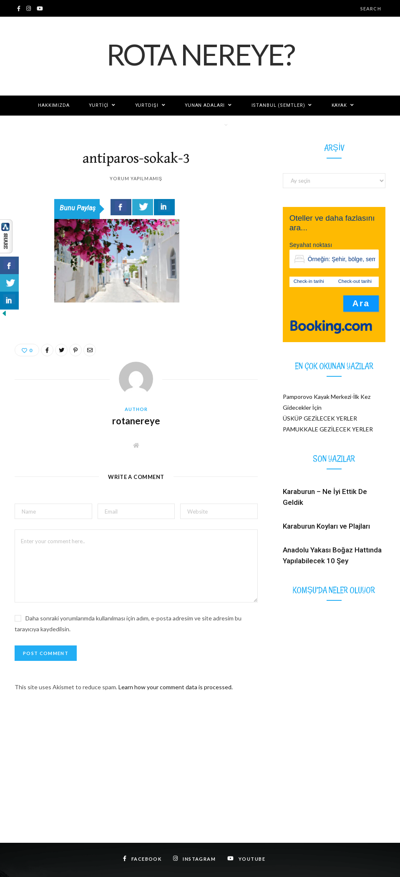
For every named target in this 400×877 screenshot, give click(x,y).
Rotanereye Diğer (196, 125)
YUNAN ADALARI (205, 105)
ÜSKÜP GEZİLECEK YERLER (320, 418)
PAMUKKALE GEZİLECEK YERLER (328, 429)
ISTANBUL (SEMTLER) (278, 105)
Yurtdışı (146, 105)
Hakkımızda (54, 105)
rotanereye (136, 420)
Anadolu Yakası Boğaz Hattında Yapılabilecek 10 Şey (332, 555)
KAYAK (339, 105)
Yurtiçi (98, 105)
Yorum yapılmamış (136, 178)
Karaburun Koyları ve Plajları (326, 526)
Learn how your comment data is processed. (175, 687)
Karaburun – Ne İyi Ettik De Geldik (325, 497)
